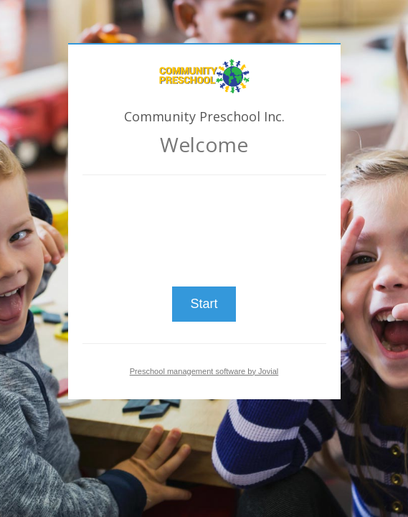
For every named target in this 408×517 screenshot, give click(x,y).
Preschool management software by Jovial (204, 371)
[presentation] (204, 225)
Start (203, 304)
